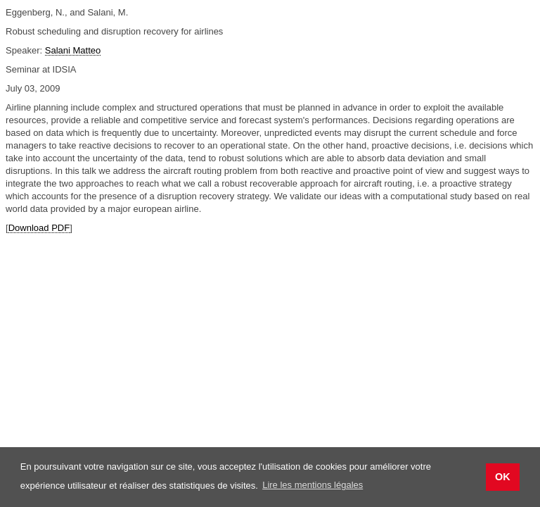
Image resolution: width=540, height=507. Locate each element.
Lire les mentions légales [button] (312, 485)
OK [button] (502, 476)
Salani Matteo (73, 50)
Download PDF (39, 228)
